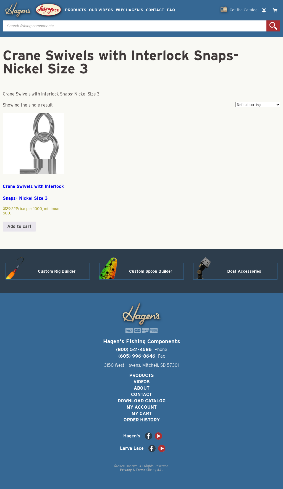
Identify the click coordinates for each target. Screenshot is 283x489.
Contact (155, 10)
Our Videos (101, 10)
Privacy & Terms (132, 470)
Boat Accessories (244, 271)
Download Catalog (142, 400)
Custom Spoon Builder (150, 271)
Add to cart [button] (19, 226)
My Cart (142, 413)
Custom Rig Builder (56, 271)
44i (159, 470)
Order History (142, 419)
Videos (141, 381)
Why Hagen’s (129, 10)
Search (273, 25)
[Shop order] (257, 104)
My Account (142, 407)
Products (75, 10)
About (142, 388)
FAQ (171, 10)
